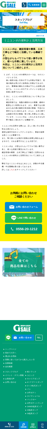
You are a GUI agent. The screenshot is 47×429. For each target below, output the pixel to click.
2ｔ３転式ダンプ (34, 386)
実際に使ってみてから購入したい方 (20, 360)
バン (29, 389)
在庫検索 (9, 363)
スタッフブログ (11, 372)
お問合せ (33, 425)
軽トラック (31, 372)
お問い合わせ (10, 382)
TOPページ (4, 30)
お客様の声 (9, 379)
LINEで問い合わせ (23, 217)
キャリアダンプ (33, 379)
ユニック (30, 375)
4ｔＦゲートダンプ (35, 382)
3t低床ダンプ (32, 413)
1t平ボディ (31, 393)
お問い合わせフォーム (23, 206)
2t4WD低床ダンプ (34, 406)
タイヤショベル (33, 396)
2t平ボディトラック (35, 403)
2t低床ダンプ (32, 410)
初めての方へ (10, 353)
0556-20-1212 (23, 228)
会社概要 (9, 366)
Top (42, 425)
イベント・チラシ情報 (14, 375)
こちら (12, 170)
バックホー (31, 399)
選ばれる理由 (10, 356)
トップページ (10, 349)
